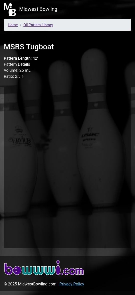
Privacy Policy (71, 284)
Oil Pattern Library (38, 25)
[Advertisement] (67, 166)
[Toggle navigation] (124, 10)
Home (13, 25)
